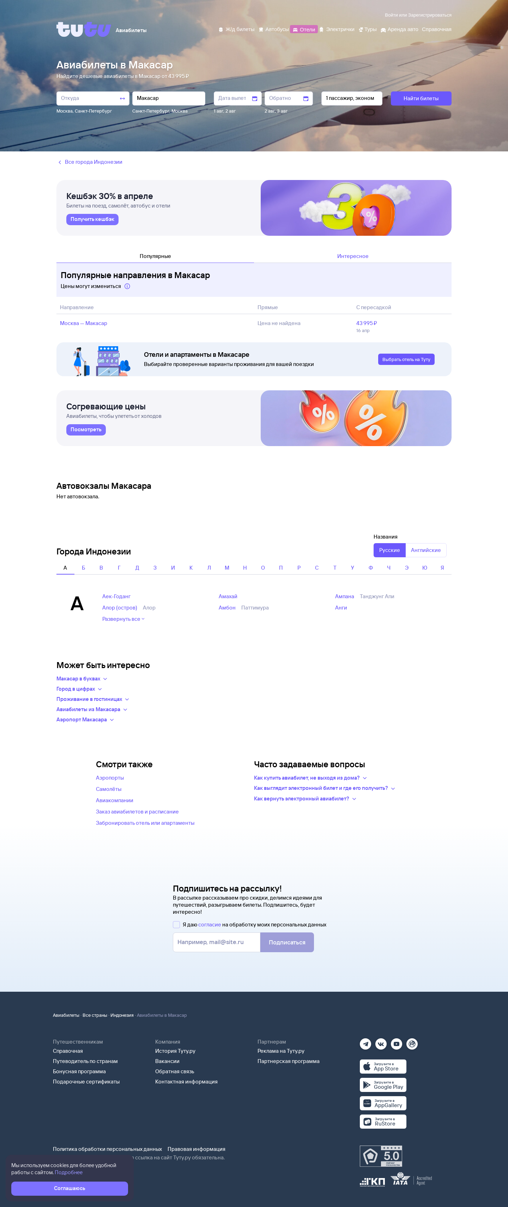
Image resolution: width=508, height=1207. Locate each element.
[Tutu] (83, 29)
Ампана (344, 596)
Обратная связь (174, 1071)
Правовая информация (196, 1149)
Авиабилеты (66, 1015)
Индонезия (122, 1015)
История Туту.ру (175, 1050)
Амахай (228, 596)
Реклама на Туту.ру (281, 1050)
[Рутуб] (412, 1041)
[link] (92, 219)
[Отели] (303, 29)
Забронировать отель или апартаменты (145, 822)
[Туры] (367, 29)
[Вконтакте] (381, 1041)
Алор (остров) (119, 607)
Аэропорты (110, 777)
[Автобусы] (273, 29)
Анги (341, 607)
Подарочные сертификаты (86, 1081)
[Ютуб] (396, 1041)
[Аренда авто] (399, 29)
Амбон (227, 607)
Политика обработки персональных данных (107, 1149)
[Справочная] (437, 29)
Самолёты (108, 789)
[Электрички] (336, 29)
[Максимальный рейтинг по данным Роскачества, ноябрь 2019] (381, 1156)
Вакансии (167, 1061)
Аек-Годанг (116, 596)
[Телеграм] (365, 1041)
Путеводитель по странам (85, 1061)
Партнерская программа (289, 1061)
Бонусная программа (79, 1071)
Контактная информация (186, 1081)
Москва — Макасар (83, 323)
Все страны (95, 1015)
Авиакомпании (114, 800)
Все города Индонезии (89, 162)
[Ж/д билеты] (236, 29)
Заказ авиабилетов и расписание (137, 811)
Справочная (68, 1050)
